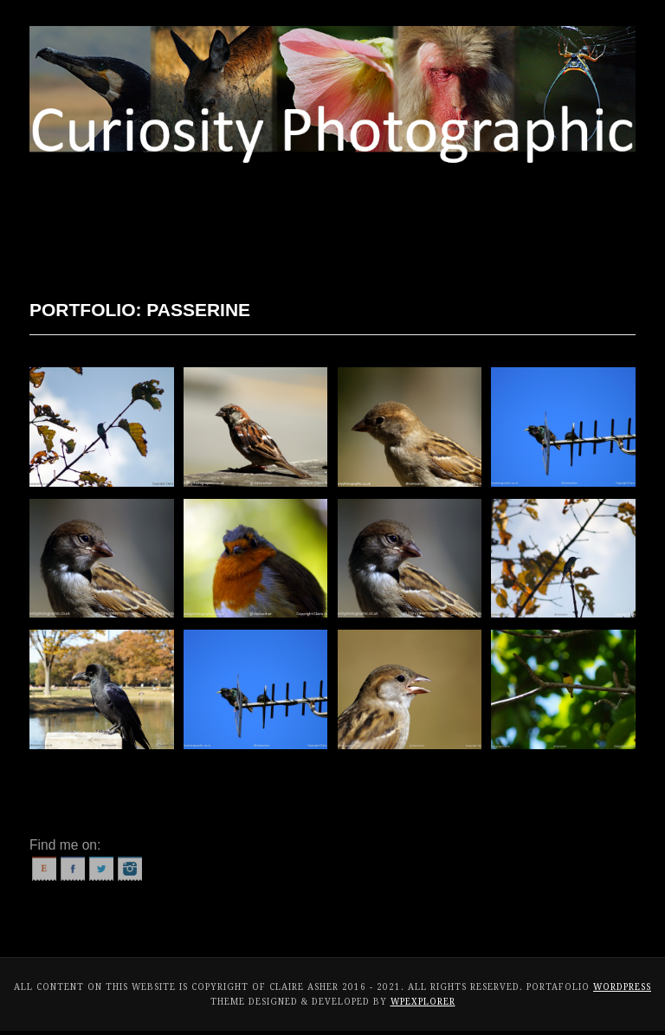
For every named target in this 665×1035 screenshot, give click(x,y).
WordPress (622, 987)
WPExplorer (423, 1001)
